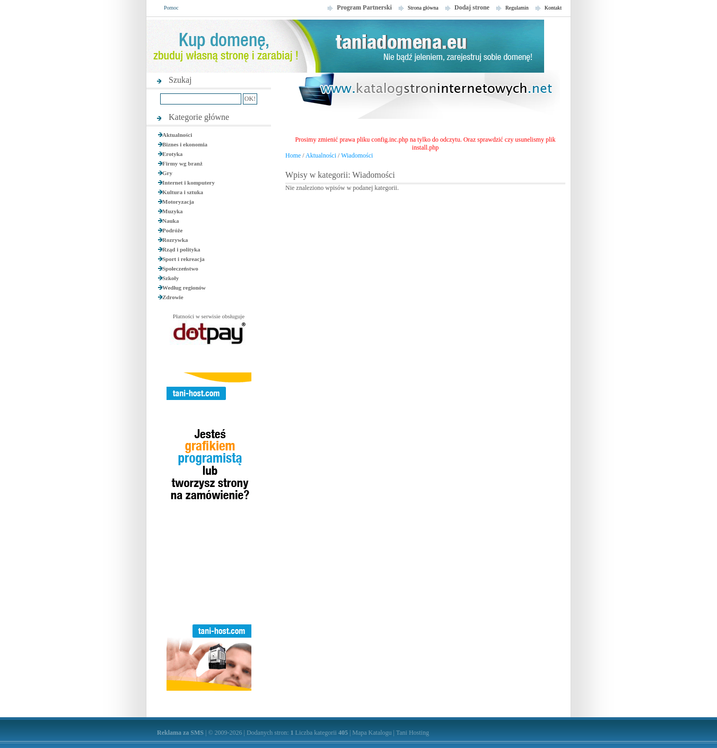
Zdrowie (172, 297)
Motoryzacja (178, 201)
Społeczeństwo (180, 268)
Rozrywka (175, 240)
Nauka (170, 221)
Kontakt (553, 8)
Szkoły (170, 278)
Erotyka (172, 154)
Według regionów (184, 287)
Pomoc (171, 8)
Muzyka (172, 211)
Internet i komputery (188, 182)
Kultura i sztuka (182, 192)
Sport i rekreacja (183, 259)
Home (293, 155)
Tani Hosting (412, 732)
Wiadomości (357, 155)
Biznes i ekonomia (184, 144)
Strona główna (423, 8)
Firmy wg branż (182, 163)
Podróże (172, 230)
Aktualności (177, 135)
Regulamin (517, 8)
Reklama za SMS (180, 732)
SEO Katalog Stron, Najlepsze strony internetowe (425, 97)
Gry (167, 173)
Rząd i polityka (181, 249)
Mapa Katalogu (371, 732)
